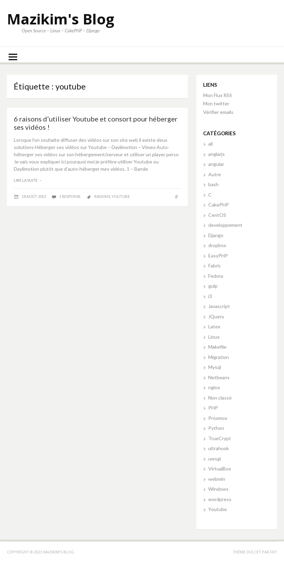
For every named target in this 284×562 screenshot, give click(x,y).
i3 (210, 296)
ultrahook (218, 448)
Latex (214, 326)
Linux (214, 337)
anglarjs (216, 154)
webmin (216, 479)
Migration (218, 357)
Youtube (217, 509)
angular (216, 164)
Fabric (214, 265)
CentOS (217, 215)
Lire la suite (28, 180)
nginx (214, 387)
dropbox (217, 245)
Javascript (219, 306)
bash (213, 184)
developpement (225, 225)
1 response (70, 196)
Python (216, 428)
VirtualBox (219, 468)
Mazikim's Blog (60, 19)
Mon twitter (216, 103)
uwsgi (214, 459)
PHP (213, 408)
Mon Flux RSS (217, 95)
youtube (121, 196)
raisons (102, 196)
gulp (213, 286)
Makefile (217, 347)
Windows (218, 489)
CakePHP (218, 205)
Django (215, 235)
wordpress (219, 499)
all (210, 144)
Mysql (214, 367)
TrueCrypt (219, 438)
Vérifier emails (218, 112)
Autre (214, 174)
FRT (273, 551)
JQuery (216, 316)
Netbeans (219, 377)
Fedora (215, 276)
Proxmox (217, 418)
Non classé (220, 398)
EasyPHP (218, 255)
